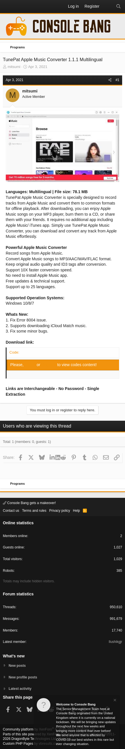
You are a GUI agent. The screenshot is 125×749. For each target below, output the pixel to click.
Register (49, 364)
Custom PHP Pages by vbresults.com (31, 744)
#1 (117, 80)
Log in (31, 364)
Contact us (11, 511)
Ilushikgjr (115, 642)
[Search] (118, 6)
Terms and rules (34, 511)
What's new (13, 656)
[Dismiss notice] (114, 700)
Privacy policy (59, 511)
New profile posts (23, 677)
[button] (7, 6)
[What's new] (107, 6)
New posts (17, 666)
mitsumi (14, 67)
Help (76, 511)
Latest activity (20, 689)
